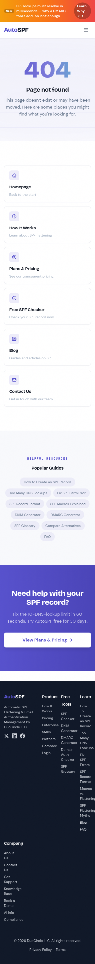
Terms (61, 949)
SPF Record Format (25, 504)
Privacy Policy (41, 949)
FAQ (47, 536)
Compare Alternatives (63, 525)
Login (46, 753)
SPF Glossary (24, 525)
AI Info (9, 912)
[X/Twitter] (6, 735)
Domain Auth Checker (67, 754)
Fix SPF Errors (85, 760)
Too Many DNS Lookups (28, 493)
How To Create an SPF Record (86, 716)
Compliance (14, 919)
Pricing (47, 718)
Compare (49, 746)
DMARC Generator (65, 515)
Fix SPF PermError (71, 493)
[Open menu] (86, 30)
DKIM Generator (27, 515)
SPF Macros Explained (68, 504)
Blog (83, 822)
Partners (49, 739)
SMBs (46, 732)
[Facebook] (22, 735)
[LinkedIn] (14, 735)
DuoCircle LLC (15, 727)
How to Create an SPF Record (47, 482)
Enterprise (50, 725)
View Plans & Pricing (47, 640)
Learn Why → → (82, 11)
